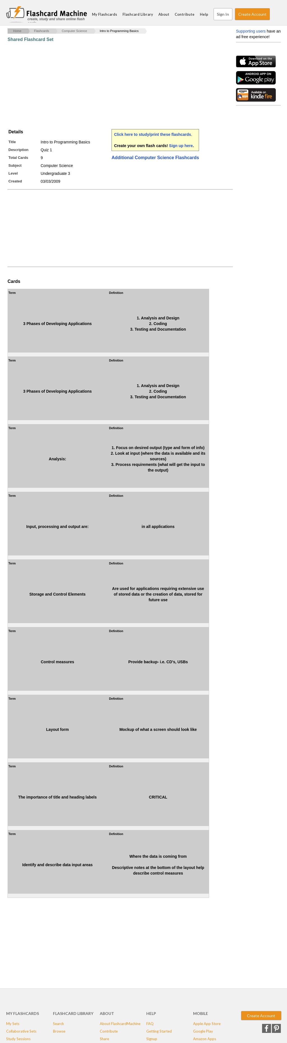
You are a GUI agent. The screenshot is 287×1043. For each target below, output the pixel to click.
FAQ (150, 1023)
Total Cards (18, 157)
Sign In (223, 14)
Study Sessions (18, 1039)
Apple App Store (207, 1023)
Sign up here (181, 145)
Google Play (203, 1031)
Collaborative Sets (21, 1031)
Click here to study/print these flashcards (152, 134)
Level (13, 173)
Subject (15, 165)
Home (17, 31)
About (163, 14)
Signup (151, 1039)
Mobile (200, 1013)
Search (275, 14)
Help (204, 14)
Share (104, 1039)
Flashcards (41, 31)
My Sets (12, 1023)
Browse (59, 1031)
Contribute (185, 14)
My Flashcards (104, 14)
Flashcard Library (137, 14)
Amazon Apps (204, 1039)
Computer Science (74, 31)
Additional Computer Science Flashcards (155, 157)
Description (18, 150)
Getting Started (159, 1031)
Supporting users (251, 31)
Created (15, 181)
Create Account (252, 14)
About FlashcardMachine (120, 1023)
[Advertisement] (110, 85)
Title (12, 142)
